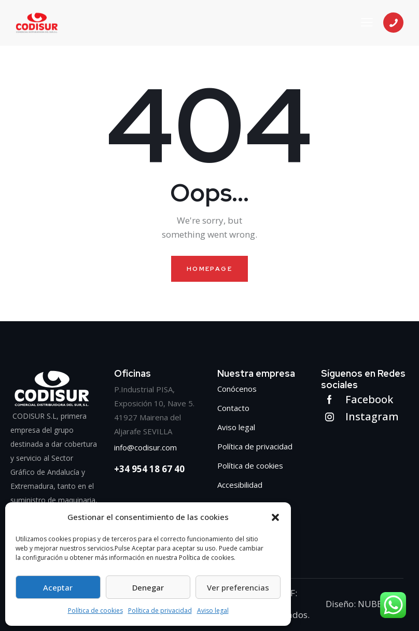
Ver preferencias (238, 587)
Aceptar (58, 587)
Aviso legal (213, 610)
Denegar (148, 587)
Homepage (209, 269)
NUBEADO (377, 604)
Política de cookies (95, 610)
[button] (275, 517)
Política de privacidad (160, 610)
